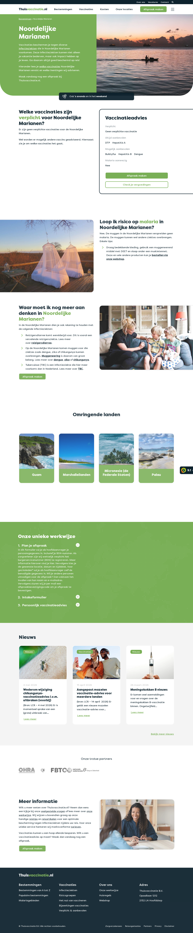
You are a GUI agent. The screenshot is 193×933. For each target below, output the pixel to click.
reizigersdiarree (41, 355)
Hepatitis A (119, 142)
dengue (58, 372)
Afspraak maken (153, 9)
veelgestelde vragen (53, 823)
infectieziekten (28, 48)
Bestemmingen (63, 9)
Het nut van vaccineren (72, 912)
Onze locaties (124, 9)
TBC (80, 381)
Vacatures (153, 2)
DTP (107, 142)
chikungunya (81, 372)
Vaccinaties (86, 9)
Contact (165, 2)
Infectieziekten (68, 902)
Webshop (104, 912)
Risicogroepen (67, 907)
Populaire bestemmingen (33, 907)
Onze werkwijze (108, 902)
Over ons (140, 2)
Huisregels (105, 907)
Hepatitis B (125, 154)
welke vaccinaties (49, 66)
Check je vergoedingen (137, 184)
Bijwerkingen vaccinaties (73, 918)
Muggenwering (51, 368)
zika (67, 372)
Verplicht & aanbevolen (72, 923)
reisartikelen (49, 831)
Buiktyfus (110, 154)
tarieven (76, 839)
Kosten (104, 9)
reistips (33, 831)
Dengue (139, 154)
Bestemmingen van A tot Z (34, 902)
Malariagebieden (29, 912)
